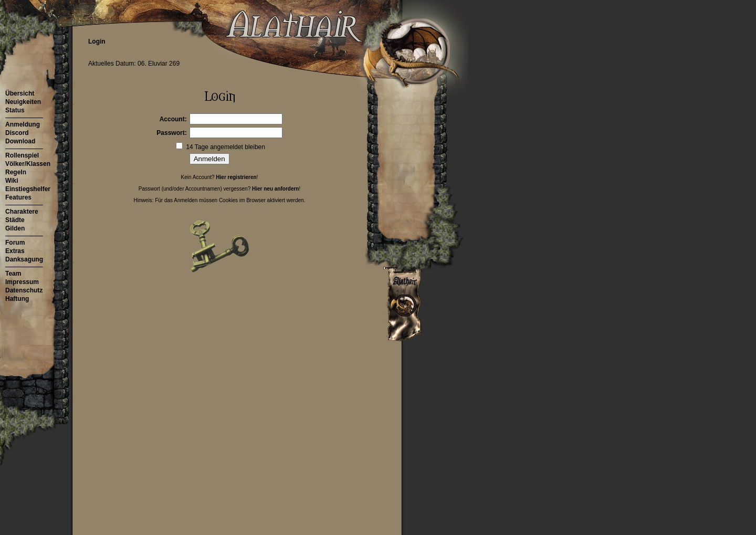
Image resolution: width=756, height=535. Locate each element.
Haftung (17, 298)
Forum (15, 242)
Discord (17, 133)
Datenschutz (24, 290)
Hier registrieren (236, 177)
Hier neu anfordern (275, 189)
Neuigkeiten (23, 102)
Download (20, 141)
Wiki (11, 180)
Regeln (15, 172)
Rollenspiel (22, 155)
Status (15, 110)
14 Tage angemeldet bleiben (225, 147)
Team (13, 273)
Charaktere (21, 211)
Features (18, 197)
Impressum (22, 282)
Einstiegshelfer (27, 189)
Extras (15, 251)
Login (97, 41)
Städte (15, 220)
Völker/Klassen (27, 163)
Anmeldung (22, 124)
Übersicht (19, 93)
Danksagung (24, 259)
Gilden (15, 228)
